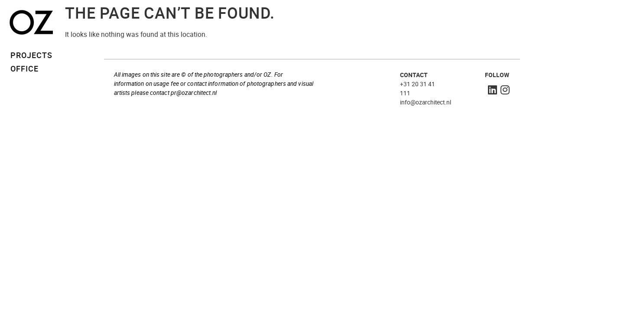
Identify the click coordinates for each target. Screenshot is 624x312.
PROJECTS (31, 55)
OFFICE (24, 68)
